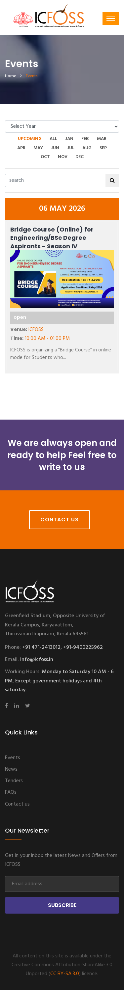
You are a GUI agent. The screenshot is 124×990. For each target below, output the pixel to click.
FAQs (11, 792)
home (10, 76)
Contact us (17, 804)
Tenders (14, 781)
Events (12, 758)
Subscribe (62, 905)
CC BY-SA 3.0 (64, 974)
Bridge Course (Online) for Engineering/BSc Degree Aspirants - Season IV (52, 237)
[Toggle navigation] (111, 18)
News (11, 769)
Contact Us (59, 519)
